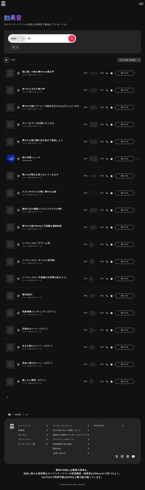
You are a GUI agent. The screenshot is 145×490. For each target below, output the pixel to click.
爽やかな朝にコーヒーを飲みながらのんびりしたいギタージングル (51, 106)
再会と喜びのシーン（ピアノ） (38, 363)
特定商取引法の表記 (62, 444)
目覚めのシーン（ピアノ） (35, 329)
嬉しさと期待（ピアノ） (34, 380)
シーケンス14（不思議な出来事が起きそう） (45, 277)
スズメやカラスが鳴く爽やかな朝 (39, 192)
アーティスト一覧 (26, 444)
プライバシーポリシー (63, 439)
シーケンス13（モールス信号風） (39, 260)
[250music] (3, 3)
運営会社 (57, 448)
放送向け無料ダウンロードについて (70, 435)
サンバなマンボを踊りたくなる (38, 123)
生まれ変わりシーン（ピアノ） (38, 346)
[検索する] (71, 38)
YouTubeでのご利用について (67, 430)
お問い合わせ (59, 453)
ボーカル (22, 435)
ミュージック (24, 425)
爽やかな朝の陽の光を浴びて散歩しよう (42, 140)
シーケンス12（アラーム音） (37, 243)
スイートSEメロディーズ (32, 75)
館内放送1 (27, 294)
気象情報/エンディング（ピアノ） (39, 311)
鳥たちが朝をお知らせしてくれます (40, 174)
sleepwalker (27, 160)
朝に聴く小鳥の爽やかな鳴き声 (38, 72)
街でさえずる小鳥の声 (33, 89)
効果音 (21, 430)
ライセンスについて (62, 425)
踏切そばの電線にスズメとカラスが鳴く (42, 209)
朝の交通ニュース (31, 157)
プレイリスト (24, 439)
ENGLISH (99, 425)
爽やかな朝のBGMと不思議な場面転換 (41, 226)
